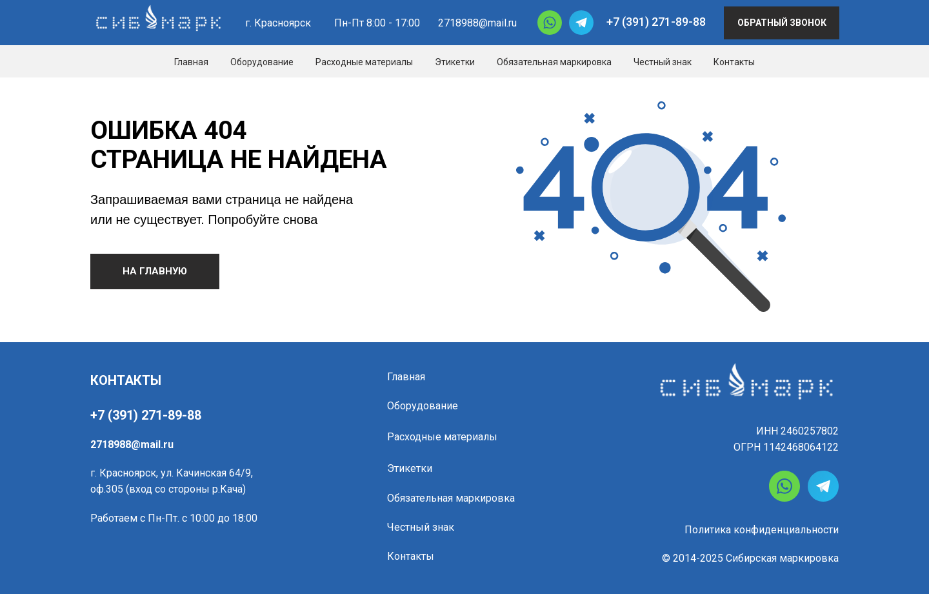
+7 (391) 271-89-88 (656, 21)
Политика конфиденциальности (761, 530)
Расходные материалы (364, 62)
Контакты (734, 62)
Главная (191, 62)
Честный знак (663, 62)
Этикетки (455, 62)
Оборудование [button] (262, 62)
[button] (781, 22)
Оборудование (422, 406)
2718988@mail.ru (477, 23)
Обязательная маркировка (554, 62)
